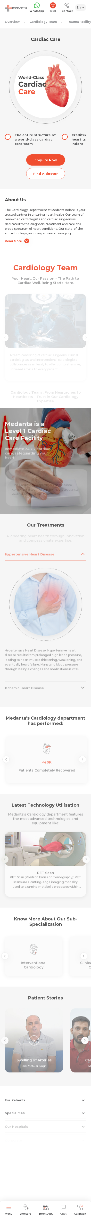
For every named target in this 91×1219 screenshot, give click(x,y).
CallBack (80, 1209)
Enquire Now (45, 160)
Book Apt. (46, 1209)
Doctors (26, 1209)
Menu (8, 1209)
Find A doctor (45, 174)
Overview (12, 22)
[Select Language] (80, 7)
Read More (17, 240)
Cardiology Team (43, 22)
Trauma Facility (79, 22)
